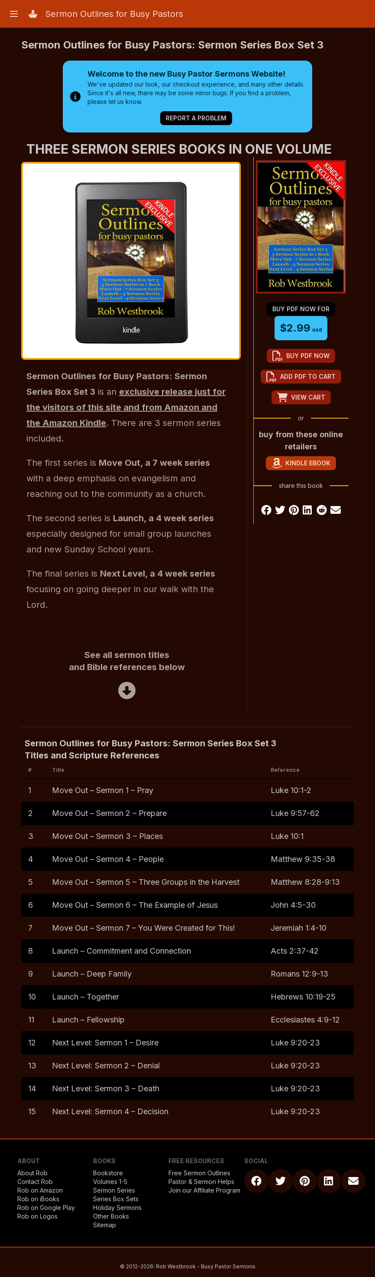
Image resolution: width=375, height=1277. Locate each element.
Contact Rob (35, 1181)
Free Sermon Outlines (199, 1173)
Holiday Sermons (117, 1207)
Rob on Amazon (40, 1190)
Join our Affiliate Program (204, 1190)
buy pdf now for (301, 309)
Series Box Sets (116, 1199)
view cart (301, 397)
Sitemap (104, 1225)
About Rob (32, 1173)
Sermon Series (114, 1190)
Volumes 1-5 (110, 1181)
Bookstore (108, 1173)
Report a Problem (196, 118)
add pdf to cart (301, 376)
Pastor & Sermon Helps (201, 1181)
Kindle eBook (301, 463)
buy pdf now (301, 356)
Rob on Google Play (46, 1207)
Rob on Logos (37, 1216)
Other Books (111, 1216)
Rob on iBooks (38, 1199)
